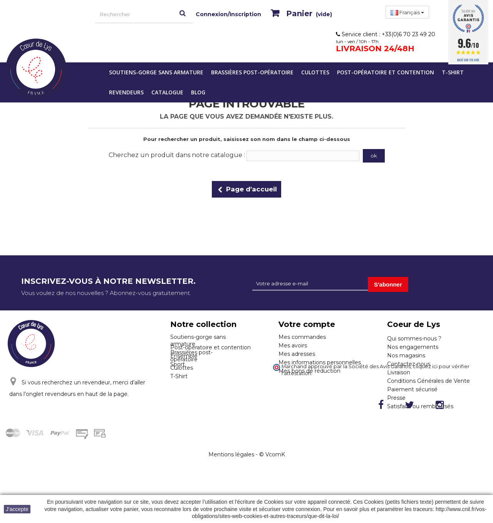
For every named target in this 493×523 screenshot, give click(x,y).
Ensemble (184, 388)
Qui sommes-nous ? (414, 338)
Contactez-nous (408, 363)
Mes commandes (302, 337)
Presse (396, 397)
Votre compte (306, 324)
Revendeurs (126, 92)
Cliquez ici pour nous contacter (63, 422)
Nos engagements (412, 347)
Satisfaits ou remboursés (420, 406)
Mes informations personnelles (319, 362)
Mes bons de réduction (309, 370)
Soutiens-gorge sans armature (156, 72)
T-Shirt (453, 72)
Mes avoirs (292, 345)
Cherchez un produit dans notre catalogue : (177, 155)
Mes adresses (296, 353)
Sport (177, 396)
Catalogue (167, 92)
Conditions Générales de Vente (428, 380)
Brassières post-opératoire (252, 72)
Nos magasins (406, 355)
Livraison (398, 372)
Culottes (315, 72)
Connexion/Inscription (228, 14)
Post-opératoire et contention (385, 72)
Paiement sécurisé (412, 389)
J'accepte (17, 509)
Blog (198, 92)
